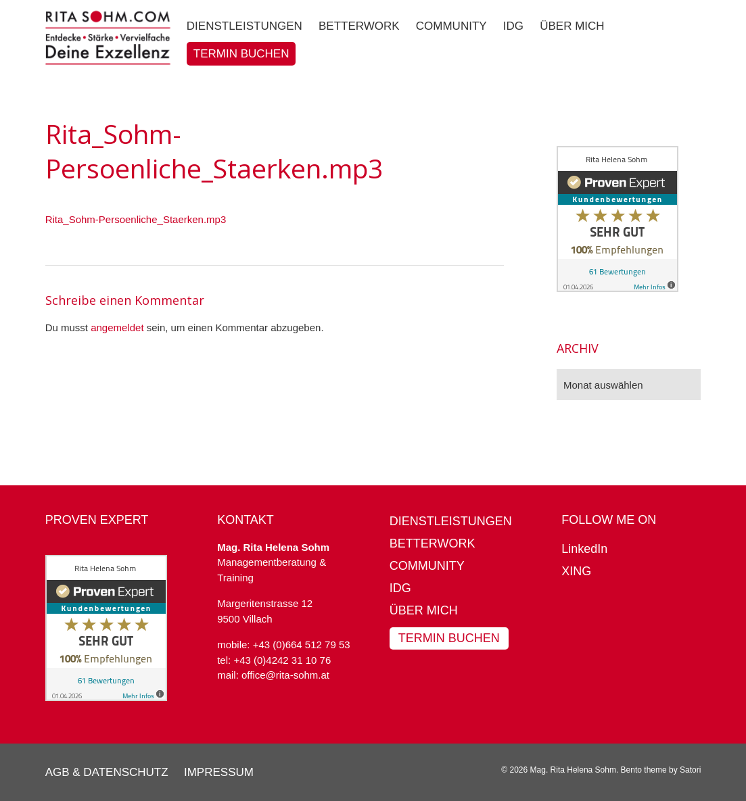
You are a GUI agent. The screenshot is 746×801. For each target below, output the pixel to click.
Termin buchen (449, 638)
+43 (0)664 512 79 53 (301, 644)
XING (576, 571)
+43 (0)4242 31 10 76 (282, 660)
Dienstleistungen (451, 521)
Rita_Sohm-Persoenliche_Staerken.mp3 (136, 219)
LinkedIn (584, 549)
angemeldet (117, 327)
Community (427, 566)
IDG (400, 588)
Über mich (424, 610)
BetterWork (432, 543)
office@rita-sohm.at (285, 675)
